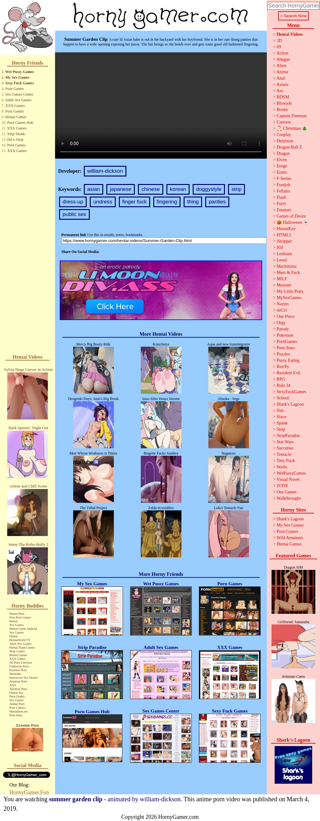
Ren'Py (283, 366)
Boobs (282, 109)
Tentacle (284, 454)
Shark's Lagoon (290, 404)
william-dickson (105, 171)
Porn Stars (15, 715)
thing (193, 202)
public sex (74, 214)
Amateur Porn (18, 681)
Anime (282, 72)
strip (236, 189)
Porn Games (14, 89)
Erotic (282, 172)
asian (93, 189)
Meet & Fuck (288, 272)
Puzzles (283, 354)
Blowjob (284, 103)
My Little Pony (290, 291)
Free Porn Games (20, 617)
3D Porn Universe (20, 662)
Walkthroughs (289, 498)
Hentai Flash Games (22, 647)
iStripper (284, 241)
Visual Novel (288, 479)
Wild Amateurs (290, 537)
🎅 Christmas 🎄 (292, 128)
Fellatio (283, 191)
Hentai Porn (16, 613)
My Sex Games (17, 77)
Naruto (283, 304)
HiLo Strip (15, 139)
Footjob (283, 184)
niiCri (282, 310)
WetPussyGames (291, 473)
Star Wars (285, 441)
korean (178, 189)
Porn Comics (17, 707)
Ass (280, 90)
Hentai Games (18, 655)
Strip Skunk (16, 134)
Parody (283, 329)
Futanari (284, 210)
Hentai (13, 621)
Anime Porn (17, 704)
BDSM (283, 97)
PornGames (287, 341)
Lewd (282, 260)
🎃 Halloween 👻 (292, 222)
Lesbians (284, 253)
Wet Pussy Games (19, 72)
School (283, 398)
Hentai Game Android (23, 628)
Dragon (283, 153)
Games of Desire (291, 216)
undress (102, 202)
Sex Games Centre (19, 94)
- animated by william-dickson (115, 799)
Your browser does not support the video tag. (161, 105)
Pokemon (285, 335)
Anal (281, 78)
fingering (167, 202)
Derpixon (285, 141)
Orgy (281, 322)
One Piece (285, 316)
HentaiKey (286, 228)
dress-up (73, 202)
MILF (282, 278)
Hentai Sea (16, 692)
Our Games (287, 492)
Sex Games (16, 625)
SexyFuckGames (291, 391)
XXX (12, 685)
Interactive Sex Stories (23, 677)
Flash (281, 197)
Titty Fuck (286, 460)
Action (282, 53)
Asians (282, 84)
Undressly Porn (19, 666)
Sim (280, 410)
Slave (281, 416)
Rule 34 (283, 385)
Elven (282, 159)
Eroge (282, 166)
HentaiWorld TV (19, 640)
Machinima (287, 266)
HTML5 (284, 235)
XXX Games (15, 105)
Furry (281, 203)
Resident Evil (288, 373)
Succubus (285, 448)
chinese (150, 189)
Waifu (282, 467)
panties (217, 202)
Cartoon (284, 122)
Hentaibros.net (18, 711)
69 (279, 47)
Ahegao (283, 59)
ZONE (282, 485)
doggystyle (208, 189)
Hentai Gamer (16, 117)
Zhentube (15, 674)
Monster (284, 285)
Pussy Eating (288, 360)
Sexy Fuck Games (19, 83)
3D (279, 40)
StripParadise (288, 435)
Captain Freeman (292, 115)
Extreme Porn (18, 670)
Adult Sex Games (18, 100)
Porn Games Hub (20, 122)
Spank (282, 423)
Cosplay (284, 134)
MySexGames (289, 297)
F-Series (284, 178)
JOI (280, 247)
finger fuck (134, 202)
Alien (281, 65)
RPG (281, 379)
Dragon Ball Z (289, 147)
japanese (120, 189)
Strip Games (17, 651)
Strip (281, 429)
